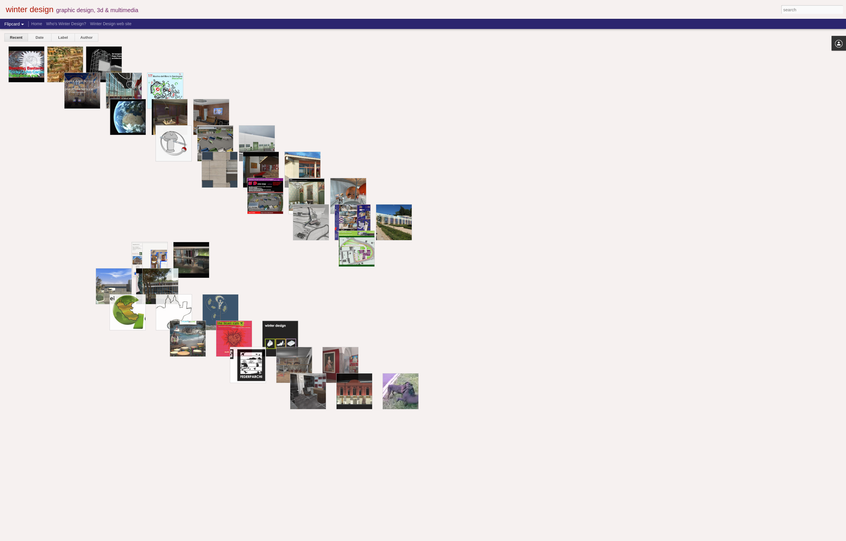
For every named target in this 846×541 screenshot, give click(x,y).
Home (36, 23)
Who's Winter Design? (66, 23)
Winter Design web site (111, 23)
